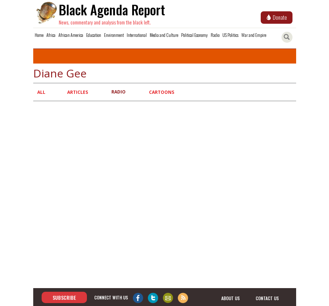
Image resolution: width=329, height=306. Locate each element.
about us (230, 298)
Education (93, 35)
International (137, 35)
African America (70, 35)
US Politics (230, 35)
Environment (114, 35)
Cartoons (161, 92)
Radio (215, 35)
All (41, 92)
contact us (267, 298)
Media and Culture (164, 35)
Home (39, 35)
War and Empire (253, 35)
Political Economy (194, 35)
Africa (51, 35)
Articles (77, 92)
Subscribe (64, 297)
